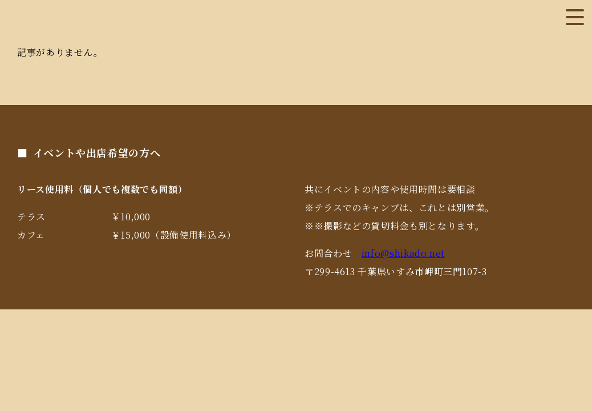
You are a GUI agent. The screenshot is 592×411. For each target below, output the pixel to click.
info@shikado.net (403, 253)
